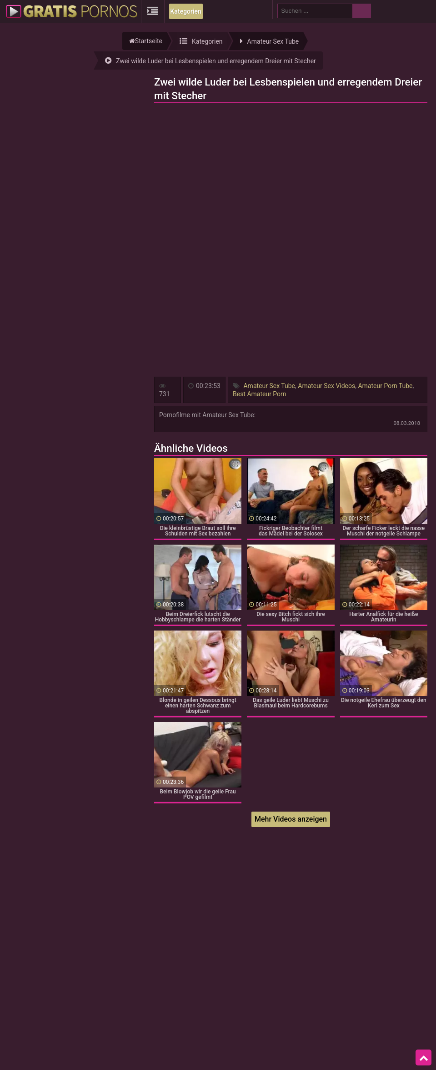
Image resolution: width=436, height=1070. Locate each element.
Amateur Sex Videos (326, 385)
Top (423, 1057)
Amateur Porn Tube (385, 385)
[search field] (315, 11)
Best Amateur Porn (259, 394)
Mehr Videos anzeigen (291, 819)
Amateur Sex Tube (269, 385)
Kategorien (185, 11)
